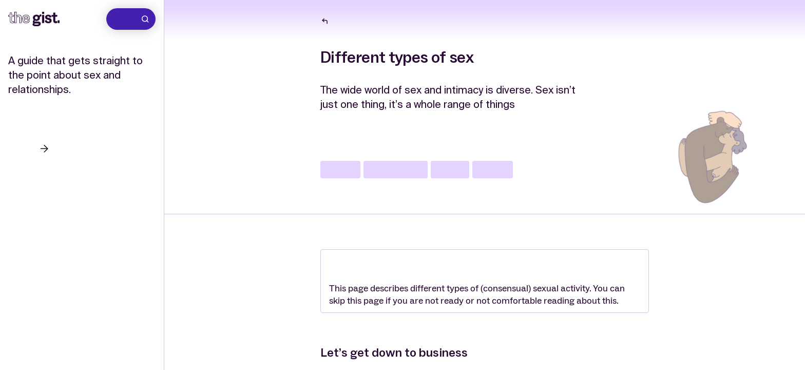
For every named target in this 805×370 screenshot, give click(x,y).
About (21, 192)
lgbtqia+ (340, 169)
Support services (44, 214)
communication (395, 169)
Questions (29, 169)
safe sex (450, 169)
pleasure (492, 169)
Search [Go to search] (132, 19)
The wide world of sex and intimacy (383, 21)
